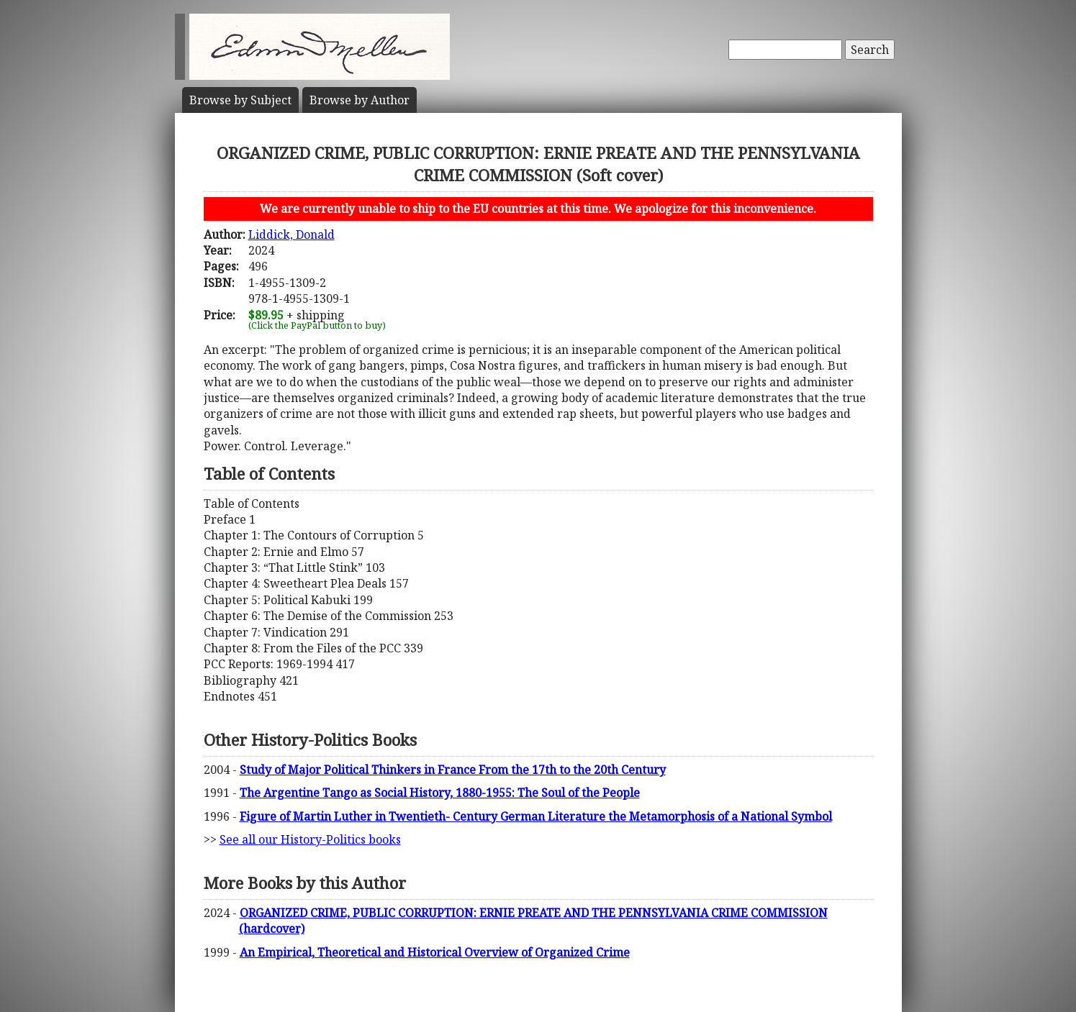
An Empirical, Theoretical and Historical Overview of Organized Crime (435, 952)
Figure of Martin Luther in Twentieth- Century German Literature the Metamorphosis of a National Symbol (536, 816)
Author (359, 100)
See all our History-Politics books (310, 839)
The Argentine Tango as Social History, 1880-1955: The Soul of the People (440, 793)
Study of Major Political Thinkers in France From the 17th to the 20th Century (453, 770)
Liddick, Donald (291, 234)
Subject (240, 100)
